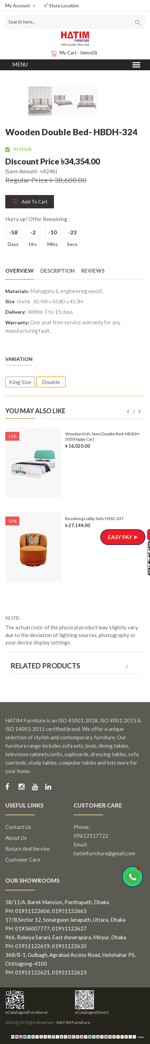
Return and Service (27, 848)
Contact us (18, 827)
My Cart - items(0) (75, 53)
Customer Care (22, 859)
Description (57, 270)
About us (16, 838)
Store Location (61, 5)
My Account (20, 5)
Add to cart (29, 202)
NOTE (12, 618)
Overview (19, 270)
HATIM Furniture (73, 1022)
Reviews (92, 270)
